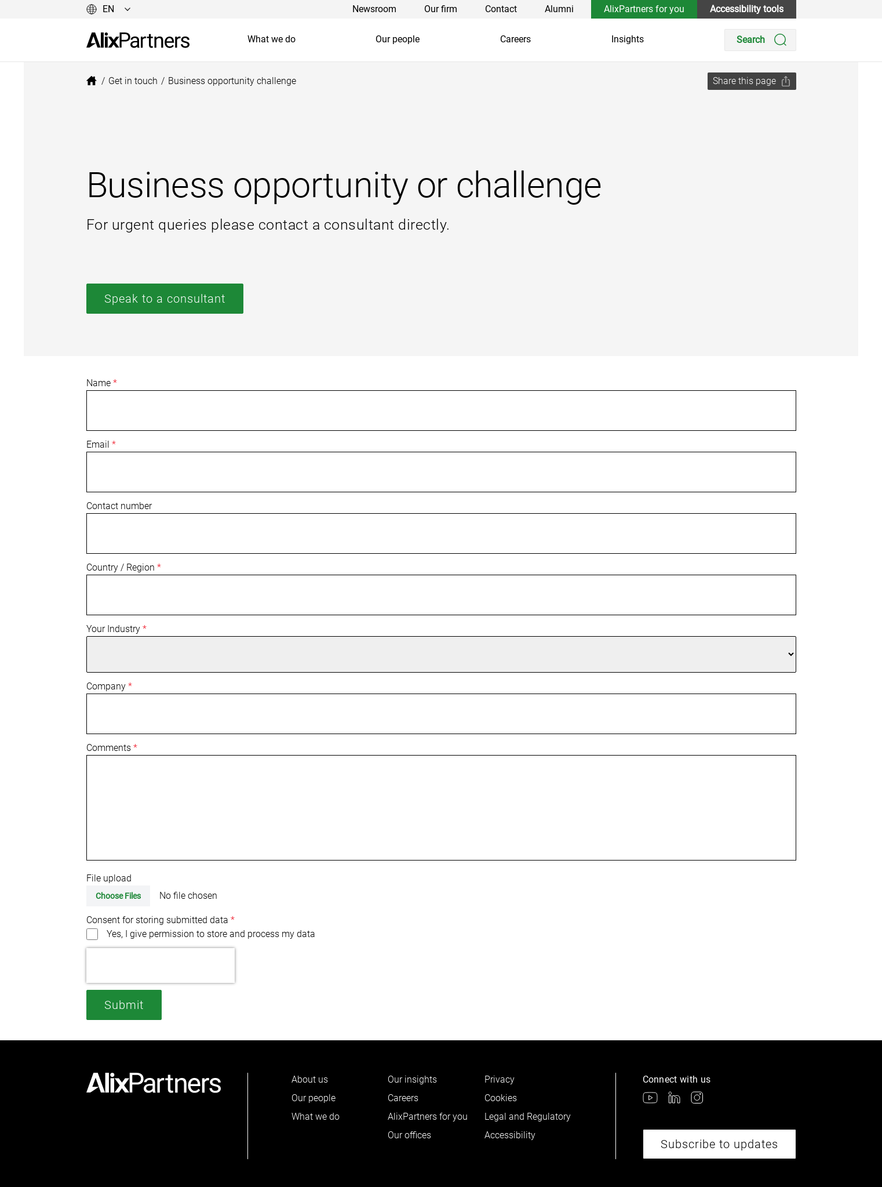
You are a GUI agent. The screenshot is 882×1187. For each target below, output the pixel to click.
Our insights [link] (412, 1079)
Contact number (119, 505)
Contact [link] (501, 8)
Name (101, 383)
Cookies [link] (500, 1097)
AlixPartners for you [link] (644, 8)
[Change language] (108, 9)
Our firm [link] (440, 8)
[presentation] (160, 965)
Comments (111, 747)
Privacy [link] (499, 1079)
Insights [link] (627, 39)
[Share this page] (752, 81)
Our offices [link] (409, 1135)
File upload (109, 878)
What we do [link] (271, 39)
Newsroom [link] (374, 8)
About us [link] (309, 1079)
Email (101, 444)
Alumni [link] (559, 8)
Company (109, 686)
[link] (137, 40)
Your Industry (116, 628)
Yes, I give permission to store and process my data (211, 933)
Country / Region (123, 567)
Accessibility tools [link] (746, 8)
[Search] (760, 40)
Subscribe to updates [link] (719, 1144)
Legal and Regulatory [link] (527, 1116)
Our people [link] (398, 39)
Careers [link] (515, 39)
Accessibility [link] (509, 1135)
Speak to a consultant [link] (164, 299)
